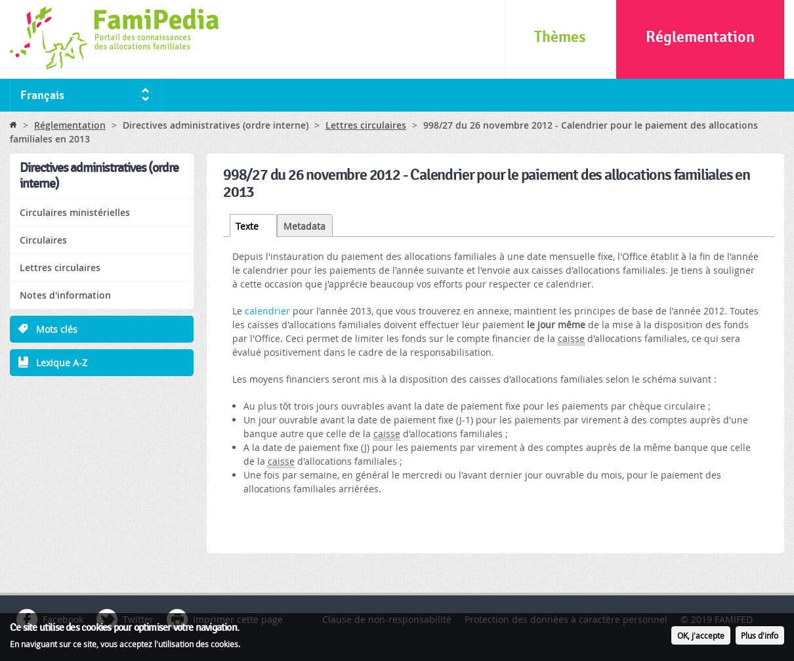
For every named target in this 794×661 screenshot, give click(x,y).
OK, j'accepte (700, 636)
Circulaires (43, 240)
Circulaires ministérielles (75, 212)
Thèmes (560, 37)
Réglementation (700, 37)
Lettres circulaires (365, 125)
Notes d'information (65, 295)
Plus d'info (759, 636)
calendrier (267, 311)
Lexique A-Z (61, 362)
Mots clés (56, 329)
